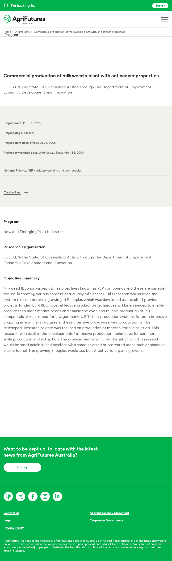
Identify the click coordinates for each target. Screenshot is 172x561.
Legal (8, 520)
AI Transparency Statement (109, 513)
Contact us (11, 513)
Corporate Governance (106, 520)
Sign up (22, 467)
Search (160, 5)
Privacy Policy (14, 527)
